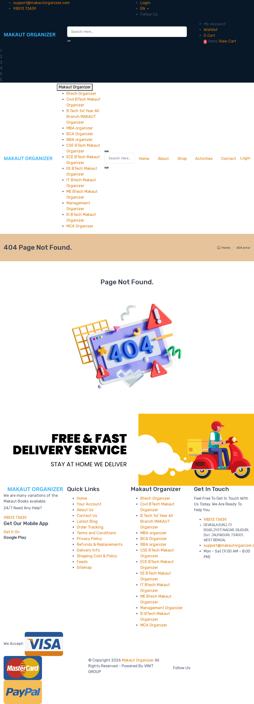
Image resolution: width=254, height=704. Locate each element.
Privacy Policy (89, 538)
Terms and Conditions (96, 533)
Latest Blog (87, 521)
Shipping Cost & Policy (97, 556)
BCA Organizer (153, 538)
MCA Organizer (153, 625)
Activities (204, 158)
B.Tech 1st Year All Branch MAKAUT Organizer (156, 521)
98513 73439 (24, 8)
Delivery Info (88, 550)
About (163, 158)
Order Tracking (90, 527)
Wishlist (211, 29)
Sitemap (84, 567)
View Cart (227, 41)
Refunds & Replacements (100, 544)
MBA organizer (153, 533)
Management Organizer (161, 608)
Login (145, 2)
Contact (228, 158)
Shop (182, 158)
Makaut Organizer (138, 660)
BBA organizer (153, 544)
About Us (85, 510)
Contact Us (87, 515)
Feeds (82, 561)
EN (143, 8)
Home (144, 158)
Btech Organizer (155, 498)
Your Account (89, 504)
